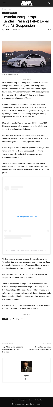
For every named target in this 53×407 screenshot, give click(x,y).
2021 (10, 9)
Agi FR (7, 29)
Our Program (22, 400)
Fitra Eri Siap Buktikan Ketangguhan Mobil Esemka (40, 348)
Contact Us (38, 400)
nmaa (31, 319)
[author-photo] (26, 372)
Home (4, 9)
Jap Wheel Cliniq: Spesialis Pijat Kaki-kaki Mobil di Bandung (12, 349)
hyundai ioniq (22, 319)
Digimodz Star (12, 13)
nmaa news (39, 319)
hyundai (12, 319)
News (30, 400)
